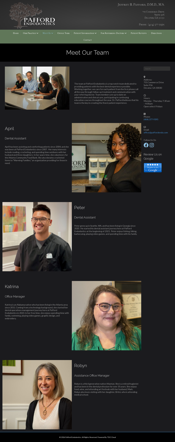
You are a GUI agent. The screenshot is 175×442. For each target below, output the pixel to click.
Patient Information (84, 33)
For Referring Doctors (112, 33)
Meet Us (47, 33)
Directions (156, 33)
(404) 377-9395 (156, 24)
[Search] (157, 69)
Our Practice (29, 33)
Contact (87, 40)
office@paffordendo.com (156, 132)
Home (16, 33)
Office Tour (63, 33)
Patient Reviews (139, 33)
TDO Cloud (111, 437)
